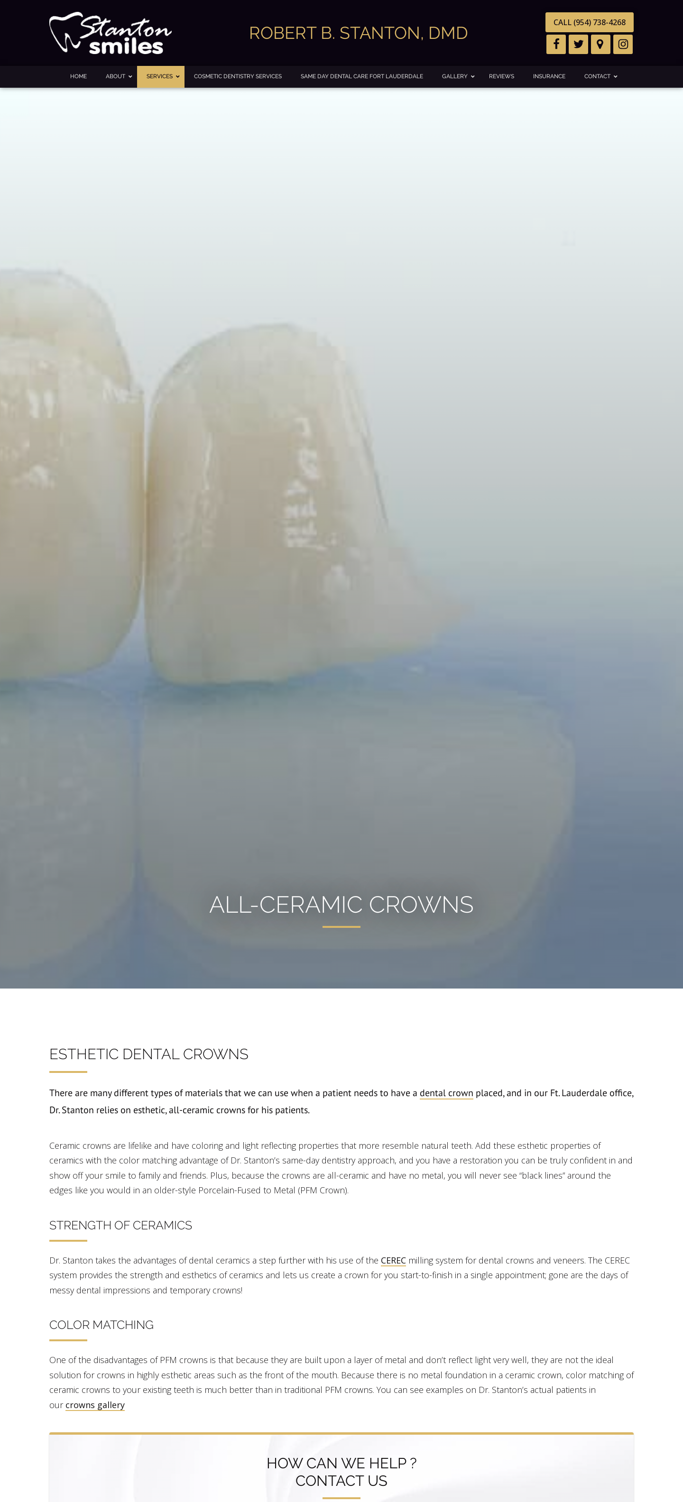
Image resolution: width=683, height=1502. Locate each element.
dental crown (446, 1093)
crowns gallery (95, 1404)
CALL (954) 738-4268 (590, 22)
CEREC (393, 1260)
